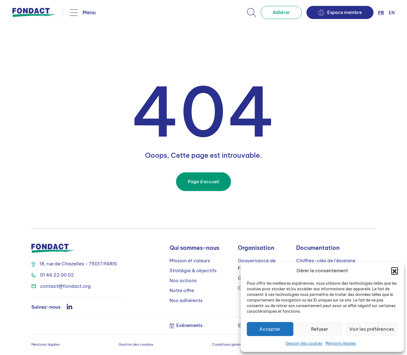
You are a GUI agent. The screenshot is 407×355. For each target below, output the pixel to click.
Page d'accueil (203, 182)
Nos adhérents (186, 300)
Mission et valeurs (190, 261)
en (392, 13)
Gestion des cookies (304, 343)
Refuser (319, 329)
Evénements (186, 325)
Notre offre (182, 290)
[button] (394, 271)
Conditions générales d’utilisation (240, 344)
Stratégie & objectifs (193, 270)
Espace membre (340, 13)
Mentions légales (340, 343)
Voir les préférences (371, 329)
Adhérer (281, 12)
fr (381, 13)
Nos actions (183, 280)
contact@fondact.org (61, 286)
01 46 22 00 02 (52, 275)
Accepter (270, 329)
